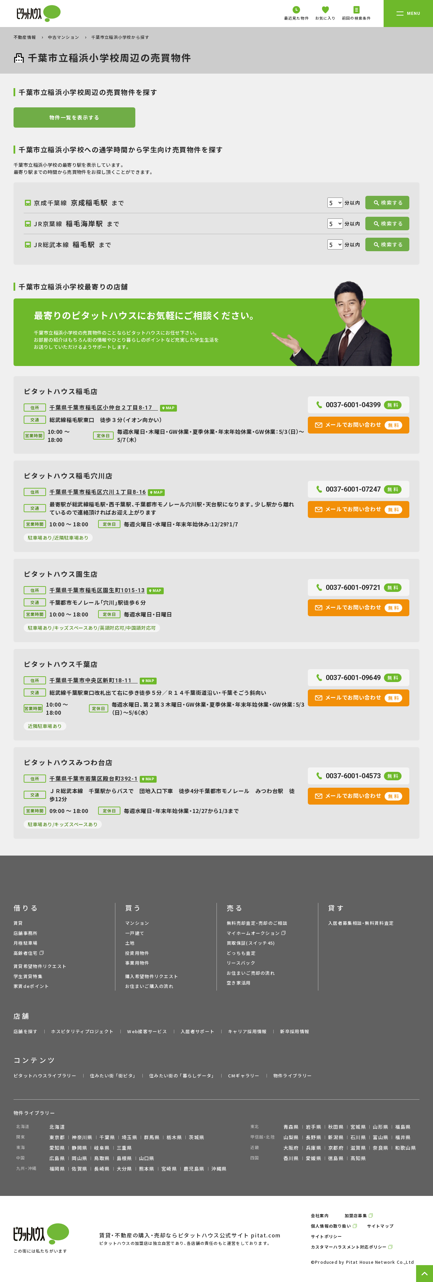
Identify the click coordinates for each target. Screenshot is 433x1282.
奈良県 (380, 1147)
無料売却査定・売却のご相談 (257, 923)
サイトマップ (380, 1226)
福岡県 (57, 1168)
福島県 (403, 1126)
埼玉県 (129, 1137)
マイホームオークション (253, 933)
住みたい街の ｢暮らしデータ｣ (181, 1075)
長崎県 (102, 1168)
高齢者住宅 (26, 953)
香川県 (291, 1158)
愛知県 (57, 1147)
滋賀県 (358, 1147)
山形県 (380, 1126)
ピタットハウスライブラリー (45, 1075)
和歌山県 (405, 1147)
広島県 (57, 1158)
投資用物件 (137, 953)
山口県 (147, 1158)
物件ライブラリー (292, 1075)
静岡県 (79, 1147)
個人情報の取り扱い (331, 1226)
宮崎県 (169, 1168)
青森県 (291, 1126)
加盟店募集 (356, 1215)
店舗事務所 (26, 933)
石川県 (358, 1137)
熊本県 (147, 1168)
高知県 (358, 1158)
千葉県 (107, 1137)
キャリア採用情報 (247, 1031)
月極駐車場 (26, 943)
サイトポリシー (326, 1236)
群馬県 (152, 1137)
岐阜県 (102, 1147)
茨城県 (196, 1137)
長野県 (313, 1137)
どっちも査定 (241, 953)
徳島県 (336, 1158)
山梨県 (291, 1137)
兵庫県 (313, 1147)
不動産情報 (25, 37)
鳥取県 (102, 1158)
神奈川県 (82, 1137)
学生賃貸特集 (28, 976)
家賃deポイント (31, 986)
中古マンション (64, 37)
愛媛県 (313, 1158)
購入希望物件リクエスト (151, 976)
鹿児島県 (194, 1168)
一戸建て (134, 933)
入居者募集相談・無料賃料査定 (361, 923)
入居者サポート (197, 1031)
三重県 (124, 1147)
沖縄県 (219, 1168)
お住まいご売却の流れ (251, 973)
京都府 (336, 1147)
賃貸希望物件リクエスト (40, 966)
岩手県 (313, 1126)
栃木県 (174, 1137)
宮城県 (358, 1126)
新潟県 (336, 1137)
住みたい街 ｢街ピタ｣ (113, 1075)
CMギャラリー (244, 1075)
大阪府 (291, 1147)
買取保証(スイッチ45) (251, 943)
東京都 (57, 1137)
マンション (137, 923)
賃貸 (18, 923)
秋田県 (336, 1126)
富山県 (380, 1137)
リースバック (241, 963)
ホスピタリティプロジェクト (82, 1031)
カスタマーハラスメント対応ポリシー (349, 1247)
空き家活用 (239, 982)
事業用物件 (137, 963)
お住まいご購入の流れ (149, 986)
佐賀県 (79, 1168)
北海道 (57, 1126)
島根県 (124, 1158)
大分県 (124, 1168)
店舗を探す (26, 1031)
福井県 (403, 1137)
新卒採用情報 (294, 1031)
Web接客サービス (147, 1031)
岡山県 (79, 1158)
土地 (130, 943)
